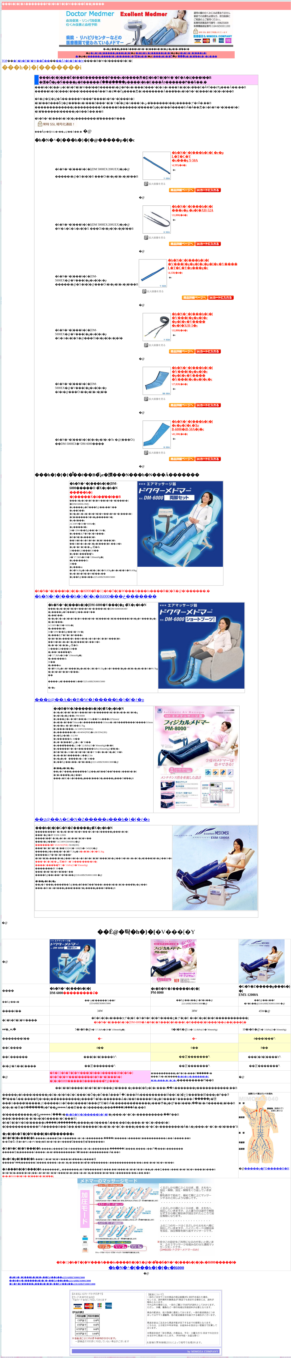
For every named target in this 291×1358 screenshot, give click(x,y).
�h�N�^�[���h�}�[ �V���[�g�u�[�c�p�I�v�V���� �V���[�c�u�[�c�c (192, 373)
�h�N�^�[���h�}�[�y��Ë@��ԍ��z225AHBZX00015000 (47, 1277)
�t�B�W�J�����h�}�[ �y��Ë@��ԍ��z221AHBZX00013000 (50, 1280)
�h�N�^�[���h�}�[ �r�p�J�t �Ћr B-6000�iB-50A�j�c (192, 425)
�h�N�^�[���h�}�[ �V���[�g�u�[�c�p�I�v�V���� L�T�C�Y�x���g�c (202, 264)
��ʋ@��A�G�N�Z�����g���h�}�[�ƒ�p (92, 819)
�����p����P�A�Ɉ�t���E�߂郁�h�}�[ (118, 56)
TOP (4, 60)
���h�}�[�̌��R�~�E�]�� (197, 56)
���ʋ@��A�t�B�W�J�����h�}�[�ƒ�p (89, 699)
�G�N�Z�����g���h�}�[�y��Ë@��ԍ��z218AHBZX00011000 (52, 1284)
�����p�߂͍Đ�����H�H (266, 1168)
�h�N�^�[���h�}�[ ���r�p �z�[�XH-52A (192, 208)
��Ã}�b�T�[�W (70, 60)
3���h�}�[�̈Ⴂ (162, 56)
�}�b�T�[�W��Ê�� (31, 60)
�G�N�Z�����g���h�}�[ (110, 53)
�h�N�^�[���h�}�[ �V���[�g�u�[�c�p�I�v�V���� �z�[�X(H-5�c (192, 319)
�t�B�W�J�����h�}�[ (153, 53)
